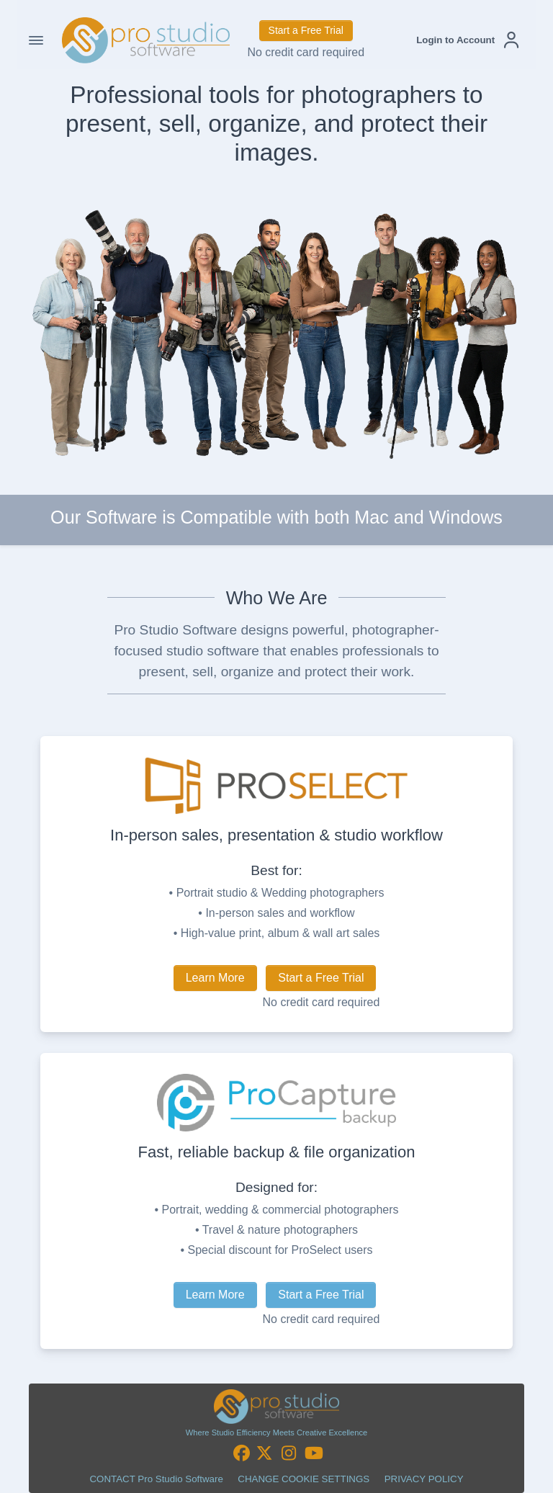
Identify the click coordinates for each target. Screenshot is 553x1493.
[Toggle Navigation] (36, 40)
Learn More (215, 978)
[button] (467, 40)
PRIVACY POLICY (424, 1479)
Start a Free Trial (306, 30)
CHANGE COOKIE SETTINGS (303, 1479)
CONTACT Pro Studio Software (155, 1479)
